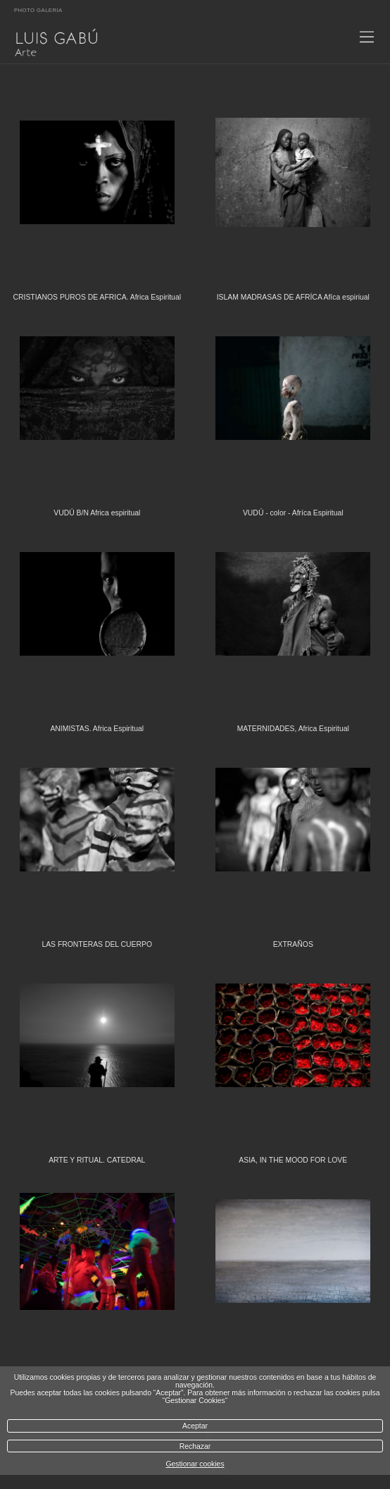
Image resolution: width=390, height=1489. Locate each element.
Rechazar (195, 1446)
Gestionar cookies (194, 1464)
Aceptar (195, 1426)
